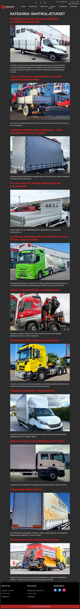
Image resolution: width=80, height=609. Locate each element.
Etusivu (23, 6)
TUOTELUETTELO (33, 6)
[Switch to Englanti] (36, 2)
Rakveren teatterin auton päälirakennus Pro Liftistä (37, 441)
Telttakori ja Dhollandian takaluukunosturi (32, 390)
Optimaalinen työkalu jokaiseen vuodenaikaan (34, 340)
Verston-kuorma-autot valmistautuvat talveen (34, 539)
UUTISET (50, 8)
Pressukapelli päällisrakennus (26, 489)
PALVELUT (53, 6)
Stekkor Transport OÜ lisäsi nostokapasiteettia (35, 290)
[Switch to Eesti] (40, 2)
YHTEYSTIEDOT (74, 6)
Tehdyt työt (43, 6)
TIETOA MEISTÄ (63, 6)
